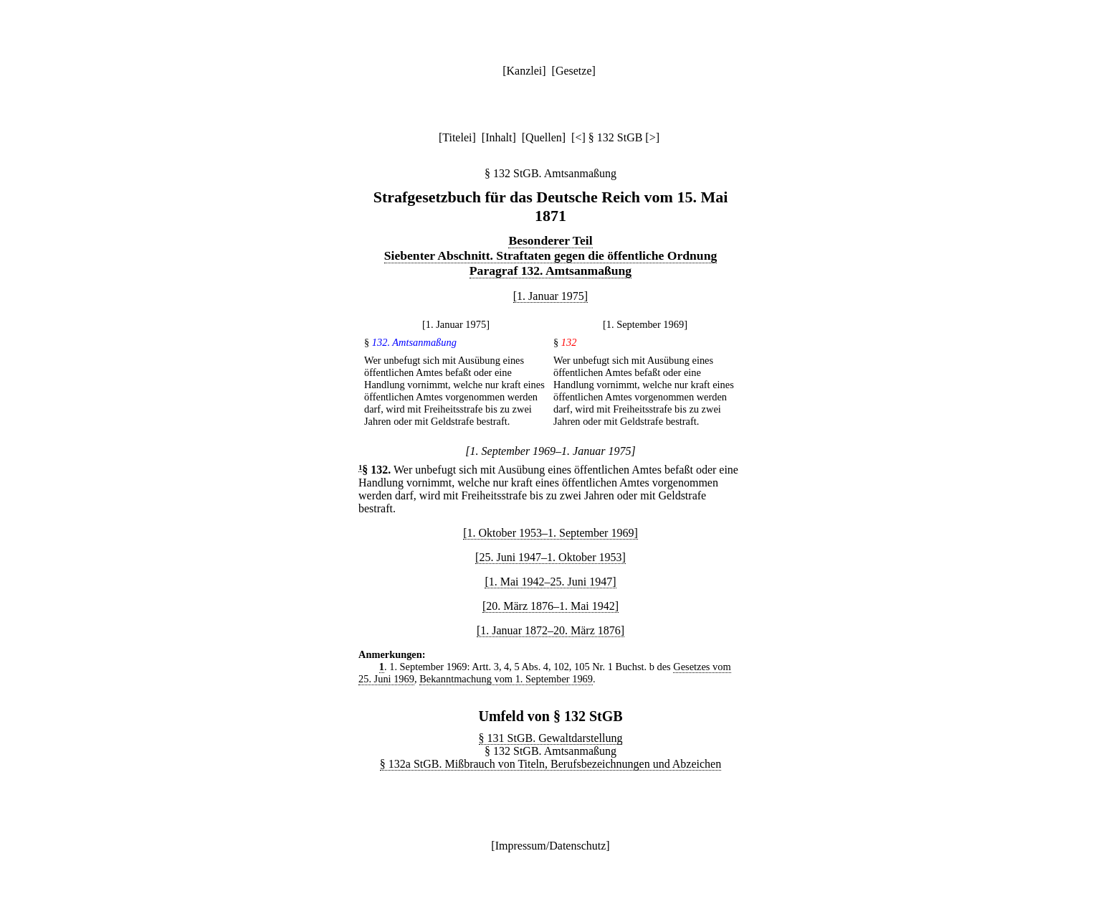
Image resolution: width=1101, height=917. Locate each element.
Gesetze (574, 71)
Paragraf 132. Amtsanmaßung (550, 270)
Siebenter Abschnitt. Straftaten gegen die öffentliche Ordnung (550, 255)
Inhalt (498, 137)
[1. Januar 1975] (550, 296)
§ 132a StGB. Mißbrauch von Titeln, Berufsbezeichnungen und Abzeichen (550, 764)
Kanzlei (524, 71)
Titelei (457, 137)
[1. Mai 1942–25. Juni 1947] (550, 581)
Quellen (543, 137)
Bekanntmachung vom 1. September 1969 (506, 679)
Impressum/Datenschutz (550, 846)
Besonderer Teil (550, 240)
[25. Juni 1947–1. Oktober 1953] (550, 557)
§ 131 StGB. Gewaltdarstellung (551, 738)
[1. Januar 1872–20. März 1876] (550, 630)
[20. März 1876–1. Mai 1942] (550, 606)
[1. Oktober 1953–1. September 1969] (550, 533)
